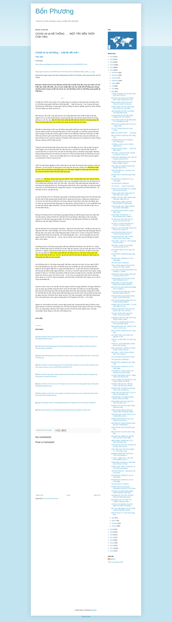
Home (68, 495)
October (114, 78)
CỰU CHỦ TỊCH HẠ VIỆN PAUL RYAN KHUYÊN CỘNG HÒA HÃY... (123, 292)
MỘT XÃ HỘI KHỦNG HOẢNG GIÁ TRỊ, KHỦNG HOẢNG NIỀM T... (123, 301)
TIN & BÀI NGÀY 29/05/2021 (120, 263)
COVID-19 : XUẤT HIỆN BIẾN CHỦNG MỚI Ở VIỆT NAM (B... (123, 344)
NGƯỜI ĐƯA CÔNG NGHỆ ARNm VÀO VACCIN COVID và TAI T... (123, 275)
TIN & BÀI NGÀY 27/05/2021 (120, 484)
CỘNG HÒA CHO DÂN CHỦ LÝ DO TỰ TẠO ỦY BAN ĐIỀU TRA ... (123, 393)
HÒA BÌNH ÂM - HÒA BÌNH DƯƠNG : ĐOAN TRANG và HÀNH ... (123, 398)
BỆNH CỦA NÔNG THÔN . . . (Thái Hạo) (123, 133)
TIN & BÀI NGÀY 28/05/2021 (120, 359)
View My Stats (86, 616)
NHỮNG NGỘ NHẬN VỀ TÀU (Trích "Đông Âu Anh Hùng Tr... (122, 419)
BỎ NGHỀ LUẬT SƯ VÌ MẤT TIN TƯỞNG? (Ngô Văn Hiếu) (121, 500)
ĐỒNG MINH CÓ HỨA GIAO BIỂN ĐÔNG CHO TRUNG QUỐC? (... (122, 283)
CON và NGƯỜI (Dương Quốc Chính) (122, 357)
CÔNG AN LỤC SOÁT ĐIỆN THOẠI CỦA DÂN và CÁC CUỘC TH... (123, 228)
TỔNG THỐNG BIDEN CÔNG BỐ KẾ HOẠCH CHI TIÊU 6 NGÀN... (122, 266)
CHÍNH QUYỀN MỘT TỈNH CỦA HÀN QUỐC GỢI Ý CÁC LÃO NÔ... (122, 309)
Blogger (94, 610)
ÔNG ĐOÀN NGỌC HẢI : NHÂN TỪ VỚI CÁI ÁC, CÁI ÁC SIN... (123, 327)
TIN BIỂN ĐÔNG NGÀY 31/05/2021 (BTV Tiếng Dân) (122, 140)
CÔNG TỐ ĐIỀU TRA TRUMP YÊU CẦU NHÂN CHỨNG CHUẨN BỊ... (123, 380)
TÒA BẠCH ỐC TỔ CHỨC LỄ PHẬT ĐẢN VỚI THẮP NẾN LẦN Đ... (122, 496)
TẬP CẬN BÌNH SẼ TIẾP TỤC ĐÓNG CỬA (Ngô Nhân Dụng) (122, 112)
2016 (111, 540)
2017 (111, 537)
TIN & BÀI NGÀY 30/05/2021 (120, 183)
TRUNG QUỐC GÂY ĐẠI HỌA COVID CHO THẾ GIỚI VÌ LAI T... (123, 279)
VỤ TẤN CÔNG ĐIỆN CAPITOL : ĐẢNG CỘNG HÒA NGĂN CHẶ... (123, 376)
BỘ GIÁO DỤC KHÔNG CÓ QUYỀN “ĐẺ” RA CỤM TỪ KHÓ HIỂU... (122, 437)
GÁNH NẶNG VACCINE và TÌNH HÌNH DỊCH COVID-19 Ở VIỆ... (123, 463)
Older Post (97, 495)
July (113, 86)
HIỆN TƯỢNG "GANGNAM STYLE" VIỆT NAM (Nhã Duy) (122, 441)
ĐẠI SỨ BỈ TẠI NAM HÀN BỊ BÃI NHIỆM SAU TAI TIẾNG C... (123, 288)
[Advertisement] (86, 586)
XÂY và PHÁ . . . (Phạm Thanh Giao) (122, 186)
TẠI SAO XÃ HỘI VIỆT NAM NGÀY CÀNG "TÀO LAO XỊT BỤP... (122, 314)
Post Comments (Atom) (51, 498)
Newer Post (39, 495)
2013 (111, 548)
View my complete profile (115, 562)
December (115, 72)
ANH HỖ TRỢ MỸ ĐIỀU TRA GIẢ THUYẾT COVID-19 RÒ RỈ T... (121, 233)
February (115, 523)
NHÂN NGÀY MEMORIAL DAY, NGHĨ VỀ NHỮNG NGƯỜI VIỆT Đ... (123, 158)
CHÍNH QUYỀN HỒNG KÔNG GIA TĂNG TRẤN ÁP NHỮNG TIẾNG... (122, 411)
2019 (111, 532)
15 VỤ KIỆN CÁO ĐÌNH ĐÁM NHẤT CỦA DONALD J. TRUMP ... (124, 270)
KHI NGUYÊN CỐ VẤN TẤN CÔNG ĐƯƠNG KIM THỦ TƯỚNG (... (122, 116)
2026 (111, 56)
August (114, 83)
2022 (111, 67)
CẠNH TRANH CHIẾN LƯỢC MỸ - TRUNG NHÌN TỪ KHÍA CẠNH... (122, 202)
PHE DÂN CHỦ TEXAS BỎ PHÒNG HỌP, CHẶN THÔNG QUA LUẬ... (122, 99)
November (115, 75)
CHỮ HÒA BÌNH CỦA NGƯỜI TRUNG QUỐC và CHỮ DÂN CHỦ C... (123, 296)
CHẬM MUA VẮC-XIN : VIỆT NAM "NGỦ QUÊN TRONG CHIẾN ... (123, 318)
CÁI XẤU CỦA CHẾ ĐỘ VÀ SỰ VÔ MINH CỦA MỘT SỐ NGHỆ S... (122, 505)
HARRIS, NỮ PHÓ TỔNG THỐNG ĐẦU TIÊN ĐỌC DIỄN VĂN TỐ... (123, 198)
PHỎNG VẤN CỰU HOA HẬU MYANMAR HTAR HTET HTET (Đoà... (123, 487)
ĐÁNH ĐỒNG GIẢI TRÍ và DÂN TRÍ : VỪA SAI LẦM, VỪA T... (122, 402)
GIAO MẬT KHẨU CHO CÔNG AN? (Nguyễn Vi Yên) (122, 336)
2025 (111, 59)
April (113, 518)
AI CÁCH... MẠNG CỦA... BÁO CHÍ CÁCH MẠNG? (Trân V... (122, 458)
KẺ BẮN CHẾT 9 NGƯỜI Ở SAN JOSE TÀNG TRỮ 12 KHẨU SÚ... (123, 389)
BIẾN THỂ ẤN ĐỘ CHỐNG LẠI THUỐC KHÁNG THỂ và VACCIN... (123, 349)
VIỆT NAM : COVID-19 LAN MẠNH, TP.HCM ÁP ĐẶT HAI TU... (122, 246)
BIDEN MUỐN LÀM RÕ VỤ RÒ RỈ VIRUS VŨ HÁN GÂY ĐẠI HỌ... (121, 103)
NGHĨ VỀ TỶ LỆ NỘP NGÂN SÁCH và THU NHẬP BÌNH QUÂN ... (123, 323)
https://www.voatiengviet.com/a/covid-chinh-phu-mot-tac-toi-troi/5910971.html (61, 64)
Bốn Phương (54, 11)
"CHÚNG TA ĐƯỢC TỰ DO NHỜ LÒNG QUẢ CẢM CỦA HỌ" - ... (123, 94)
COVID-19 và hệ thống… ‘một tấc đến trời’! (57, 52)
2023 (111, 65)
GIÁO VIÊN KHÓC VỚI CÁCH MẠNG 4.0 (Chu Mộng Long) (122, 450)
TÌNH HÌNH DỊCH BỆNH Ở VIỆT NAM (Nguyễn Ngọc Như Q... (123, 166)
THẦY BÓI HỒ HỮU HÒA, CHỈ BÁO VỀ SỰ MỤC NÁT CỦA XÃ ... (123, 445)
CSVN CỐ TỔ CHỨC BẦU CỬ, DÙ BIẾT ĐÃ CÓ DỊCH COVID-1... (123, 189)
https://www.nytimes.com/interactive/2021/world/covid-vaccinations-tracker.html (64, 410)
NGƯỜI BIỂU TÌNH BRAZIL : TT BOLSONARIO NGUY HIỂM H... (122, 215)
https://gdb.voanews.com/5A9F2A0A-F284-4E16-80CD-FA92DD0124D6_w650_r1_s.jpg (65, 72)
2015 (111, 543)
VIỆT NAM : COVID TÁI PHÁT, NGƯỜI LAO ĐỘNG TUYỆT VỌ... (123, 153)
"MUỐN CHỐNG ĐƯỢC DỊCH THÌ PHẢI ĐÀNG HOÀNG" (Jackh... (123, 162)
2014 (111, 545)
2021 (111, 70)
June (113, 88)
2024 (111, 62)
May (113, 91)
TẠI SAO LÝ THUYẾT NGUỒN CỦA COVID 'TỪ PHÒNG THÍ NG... (122, 224)
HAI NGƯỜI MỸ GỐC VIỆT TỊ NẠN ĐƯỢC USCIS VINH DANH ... (122, 237)
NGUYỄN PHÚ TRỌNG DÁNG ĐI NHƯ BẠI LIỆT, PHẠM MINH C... (123, 424)
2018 (111, 535)
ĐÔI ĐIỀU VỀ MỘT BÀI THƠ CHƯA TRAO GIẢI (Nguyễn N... (122, 454)
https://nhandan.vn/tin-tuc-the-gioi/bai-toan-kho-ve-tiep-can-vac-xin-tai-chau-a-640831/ (67, 403)
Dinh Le (44, 430)
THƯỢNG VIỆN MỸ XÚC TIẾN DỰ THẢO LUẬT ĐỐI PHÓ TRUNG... (122, 384)
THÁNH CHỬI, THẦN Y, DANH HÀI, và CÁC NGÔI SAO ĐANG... (123, 467)
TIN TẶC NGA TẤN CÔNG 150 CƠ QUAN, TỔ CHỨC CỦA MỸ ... (122, 220)
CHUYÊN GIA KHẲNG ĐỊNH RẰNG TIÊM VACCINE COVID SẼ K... (122, 492)
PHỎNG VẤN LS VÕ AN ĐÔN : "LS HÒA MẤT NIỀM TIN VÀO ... (123, 305)
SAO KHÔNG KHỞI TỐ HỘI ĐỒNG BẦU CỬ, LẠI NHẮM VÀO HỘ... (123, 120)
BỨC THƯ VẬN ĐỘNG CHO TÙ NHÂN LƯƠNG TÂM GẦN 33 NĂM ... (123, 509)
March (114, 520)
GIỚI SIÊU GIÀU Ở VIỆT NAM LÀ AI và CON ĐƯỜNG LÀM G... (123, 415)
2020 (111, 529)
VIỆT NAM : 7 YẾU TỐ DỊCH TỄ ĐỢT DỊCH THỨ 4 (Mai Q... (122, 353)
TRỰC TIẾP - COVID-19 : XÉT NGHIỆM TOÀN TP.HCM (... (123, 241)
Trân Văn (39, 57)
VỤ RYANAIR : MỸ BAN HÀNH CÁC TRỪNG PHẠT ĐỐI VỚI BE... (122, 371)
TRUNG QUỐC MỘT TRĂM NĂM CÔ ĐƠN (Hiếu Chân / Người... (122, 194)
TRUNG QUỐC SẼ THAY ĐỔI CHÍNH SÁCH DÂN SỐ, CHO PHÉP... (122, 107)
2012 (111, 551)
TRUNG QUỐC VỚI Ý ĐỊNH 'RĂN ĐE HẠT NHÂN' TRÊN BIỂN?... (122, 207)
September (115, 80)
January (114, 526)
